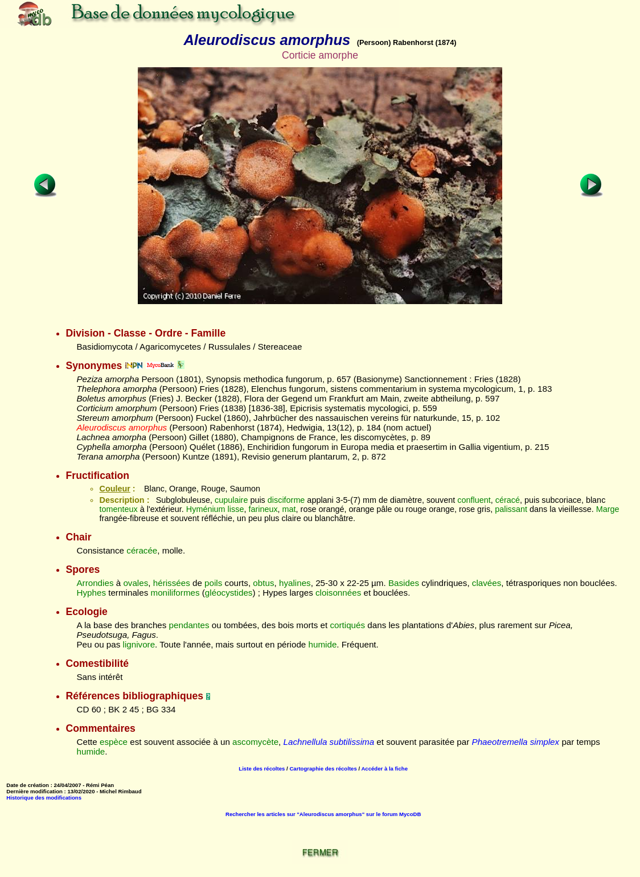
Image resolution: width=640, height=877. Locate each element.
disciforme (286, 500)
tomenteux (118, 509)
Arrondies (94, 583)
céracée (141, 550)
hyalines (295, 583)
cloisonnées (338, 592)
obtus (263, 583)
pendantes (189, 625)
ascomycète (255, 742)
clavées (487, 583)
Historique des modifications (43, 797)
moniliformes (174, 592)
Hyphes (91, 592)
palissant (511, 509)
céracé (507, 500)
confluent (473, 500)
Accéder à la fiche (384, 768)
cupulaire (231, 500)
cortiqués (347, 625)
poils (213, 583)
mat (289, 509)
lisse (236, 509)
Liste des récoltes (262, 768)
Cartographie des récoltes (322, 768)
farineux (262, 509)
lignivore (139, 644)
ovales (135, 583)
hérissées (171, 583)
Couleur (114, 488)
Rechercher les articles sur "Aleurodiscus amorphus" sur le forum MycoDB (323, 814)
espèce (114, 742)
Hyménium (205, 509)
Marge (608, 509)
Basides (403, 583)
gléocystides (229, 592)
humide (323, 644)
